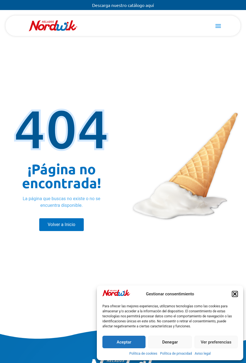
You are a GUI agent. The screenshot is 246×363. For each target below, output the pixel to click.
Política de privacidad (176, 353)
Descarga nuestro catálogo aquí (123, 5)
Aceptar (124, 342)
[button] (235, 294)
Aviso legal (203, 353)
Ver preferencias (216, 342)
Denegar (170, 342)
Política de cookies (143, 353)
